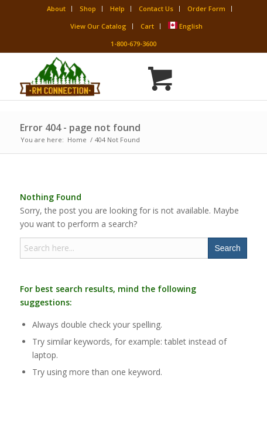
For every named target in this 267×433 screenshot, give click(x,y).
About (56, 8)
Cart (147, 26)
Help (117, 8)
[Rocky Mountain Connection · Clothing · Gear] (110, 76)
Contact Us (156, 8)
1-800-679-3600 (133, 43)
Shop (88, 8)
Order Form (206, 8)
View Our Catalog (98, 26)
